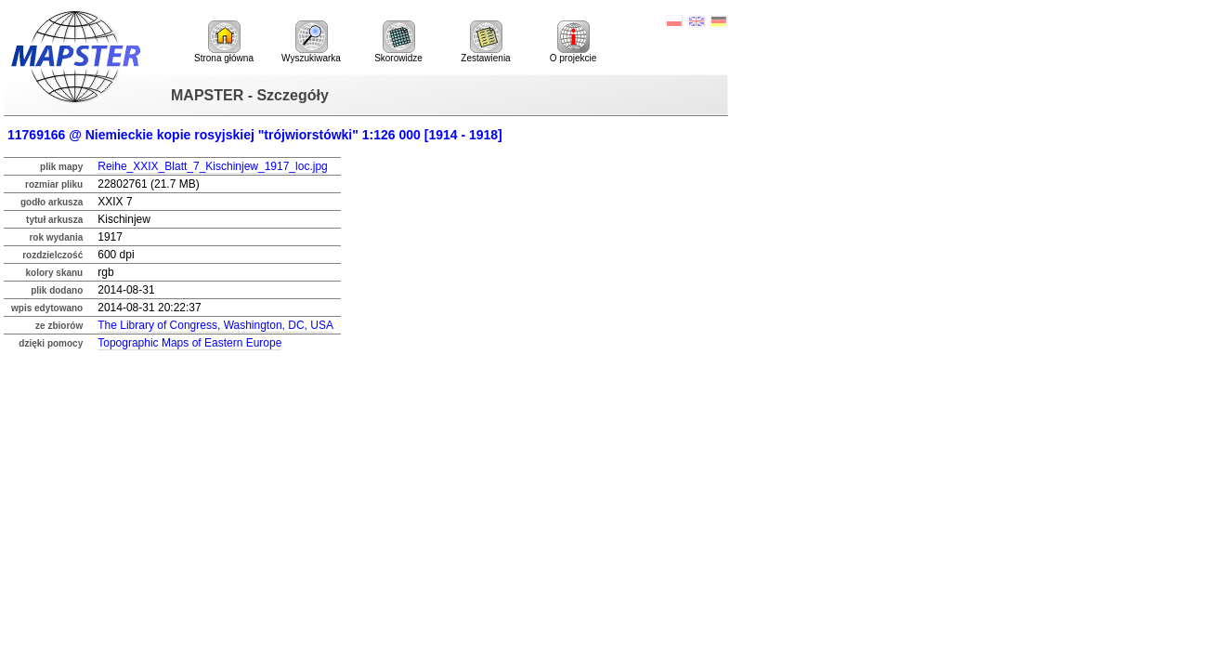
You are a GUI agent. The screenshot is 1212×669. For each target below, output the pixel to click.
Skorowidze (398, 41)
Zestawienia (485, 41)
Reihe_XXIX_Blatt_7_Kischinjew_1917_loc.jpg (213, 166)
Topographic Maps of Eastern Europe (189, 342)
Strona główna (224, 41)
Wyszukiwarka (311, 41)
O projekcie (573, 41)
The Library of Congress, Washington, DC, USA (215, 325)
